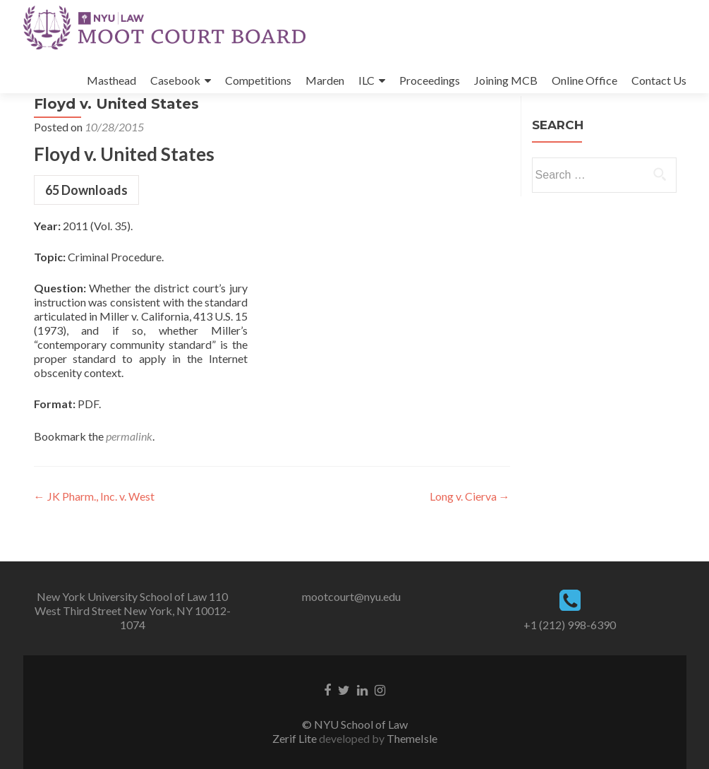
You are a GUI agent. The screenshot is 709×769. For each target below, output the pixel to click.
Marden (324, 80)
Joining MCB (506, 80)
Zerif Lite (295, 738)
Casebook (175, 80)
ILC (366, 80)
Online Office (584, 80)
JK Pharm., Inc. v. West (94, 535)
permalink (129, 475)
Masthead (111, 80)
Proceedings (429, 80)
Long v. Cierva (470, 535)
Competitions (258, 80)
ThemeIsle (412, 738)
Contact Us (658, 80)
